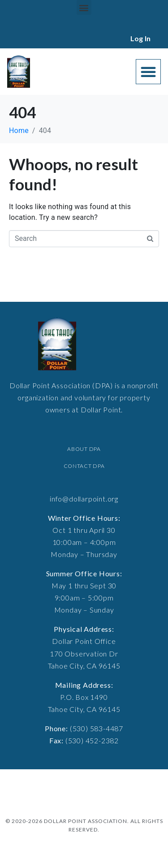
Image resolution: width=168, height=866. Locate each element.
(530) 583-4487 (96, 728)
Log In (140, 38)
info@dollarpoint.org (84, 498)
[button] (84, 7)
